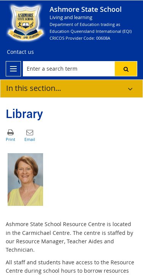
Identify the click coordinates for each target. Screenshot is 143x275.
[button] (125, 68)
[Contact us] (20, 52)
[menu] (13, 68)
